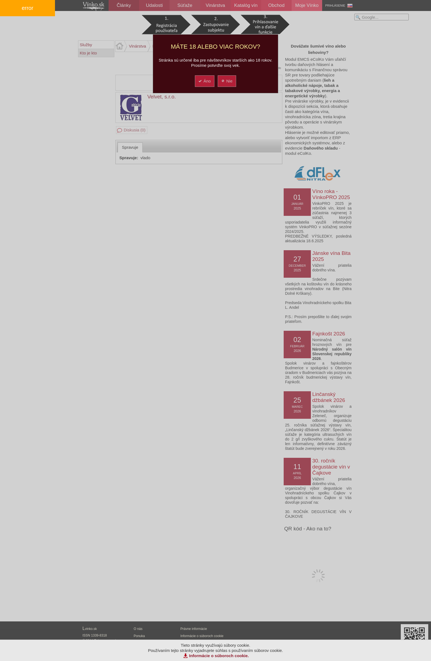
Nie (227, 81)
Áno (204, 81)
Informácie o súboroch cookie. (219, 655)
